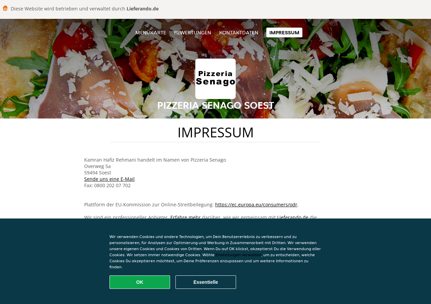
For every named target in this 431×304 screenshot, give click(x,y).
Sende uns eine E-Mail (109, 179)
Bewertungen (192, 32)
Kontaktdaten (238, 32)
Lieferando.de (292, 217)
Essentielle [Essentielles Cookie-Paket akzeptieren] (205, 282)
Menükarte (150, 32)
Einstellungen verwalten (238, 254)
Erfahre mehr (185, 217)
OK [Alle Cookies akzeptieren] (139, 282)
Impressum (284, 32)
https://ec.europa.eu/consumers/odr (256, 204)
